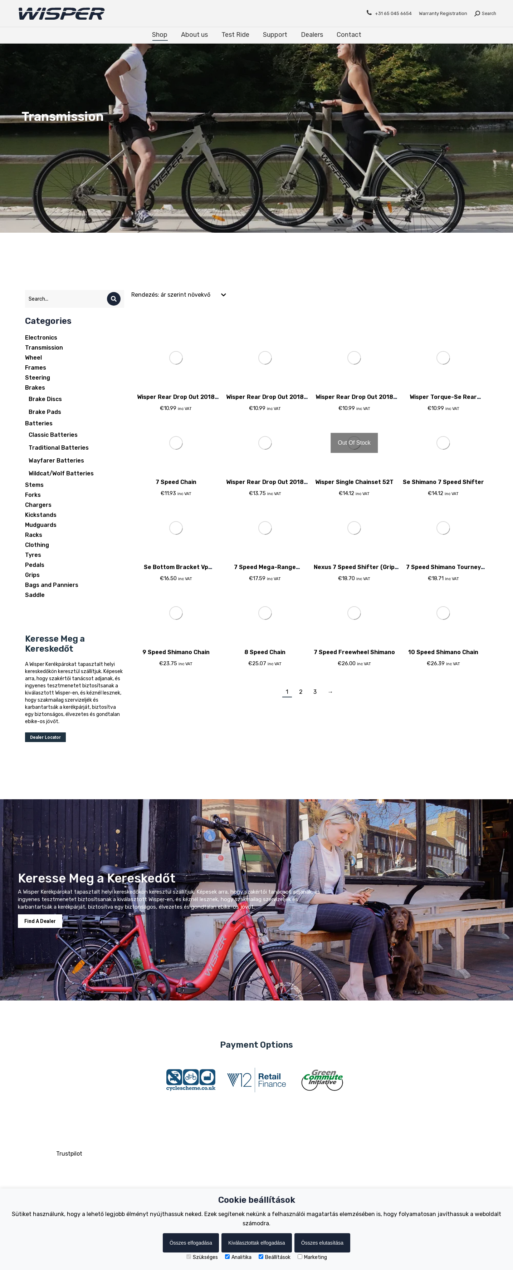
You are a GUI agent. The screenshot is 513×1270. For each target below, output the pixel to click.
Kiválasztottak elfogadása (256, 1243)
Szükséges (202, 1257)
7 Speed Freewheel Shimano (354, 652)
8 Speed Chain (264, 652)
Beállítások (274, 1257)
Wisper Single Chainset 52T (354, 482)
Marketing (312, 1257)
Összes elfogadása (191, 1243)
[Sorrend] (179, 295)
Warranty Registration (443, 13)
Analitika (238, 1257)
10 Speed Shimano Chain (443, 652)
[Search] (114, 299)
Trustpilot (69, 1153)
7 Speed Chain (176, 482)
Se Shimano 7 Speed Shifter (443, 482)
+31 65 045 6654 (389, 13)
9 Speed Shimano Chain (176, 652)
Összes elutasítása (322, 1243)
